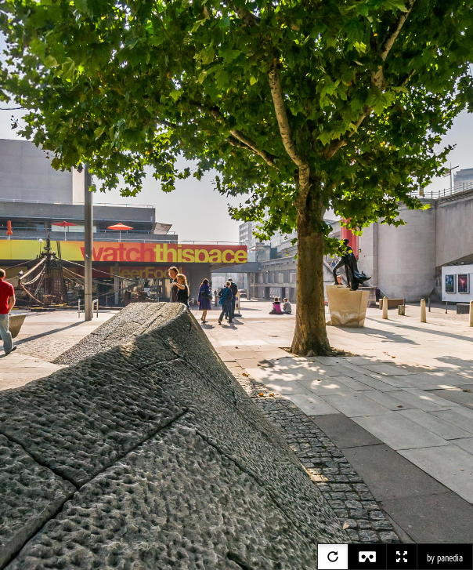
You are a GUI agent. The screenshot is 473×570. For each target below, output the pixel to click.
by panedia (445, 558)
